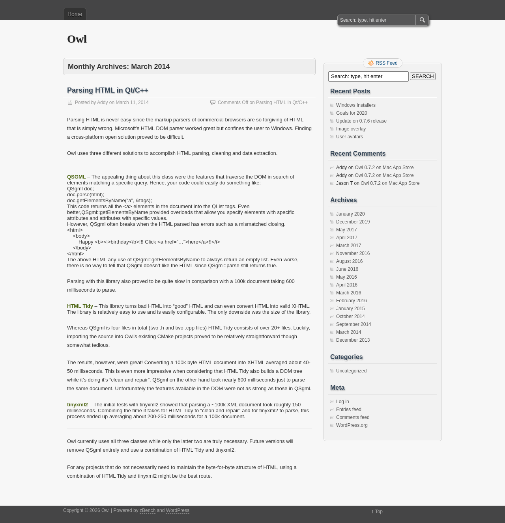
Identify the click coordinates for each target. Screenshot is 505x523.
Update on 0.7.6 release (361, 121)
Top (379, 511)
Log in (342, 401)
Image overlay (351, 129)
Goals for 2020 (351, 113)
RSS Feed (386, 63)
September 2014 (353, 324)
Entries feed (348, 409)
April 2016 (346, 285)
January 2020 (350, 214)
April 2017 (346, 237)
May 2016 (346, 277)
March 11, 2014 (132, 102)
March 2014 (348, 332)
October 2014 (350, 316)
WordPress (177, 510)
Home (74, 14)
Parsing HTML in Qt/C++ (107, 90)
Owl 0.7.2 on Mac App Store (384, 167)
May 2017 (346, 230)
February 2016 (351, 300)
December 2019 (353, 222)
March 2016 (348, 293)
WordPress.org (352, 425)
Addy (102, 102)
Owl (77, 39)
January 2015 (350, 308)
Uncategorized (351, 371)
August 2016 (349, 261)
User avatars (349, 137)
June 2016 (347, 269)
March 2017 (348, 245)
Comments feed (353, 417)
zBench (147, 510)
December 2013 (353, 340)
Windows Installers (356, 105)
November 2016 (353, 253)
